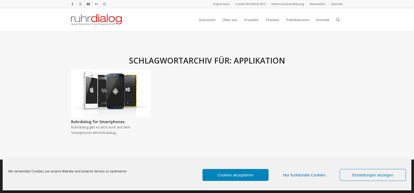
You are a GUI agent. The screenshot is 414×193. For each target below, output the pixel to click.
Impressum (221, 4)
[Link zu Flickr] (96, 4)
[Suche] (338, 19)
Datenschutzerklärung (287, 4)
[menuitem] (221, 4)
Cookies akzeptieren (235, 175)
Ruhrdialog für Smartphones (98, 121)
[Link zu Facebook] (72, 4)
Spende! (337, 4)
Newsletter (318, 4)
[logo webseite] (96, 19)
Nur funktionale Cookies (304, 175)
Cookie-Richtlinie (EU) (250, 4)
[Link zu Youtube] (88, 4)
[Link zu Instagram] (104, 4)
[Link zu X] (80, 4)
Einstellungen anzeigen (372, 175)
